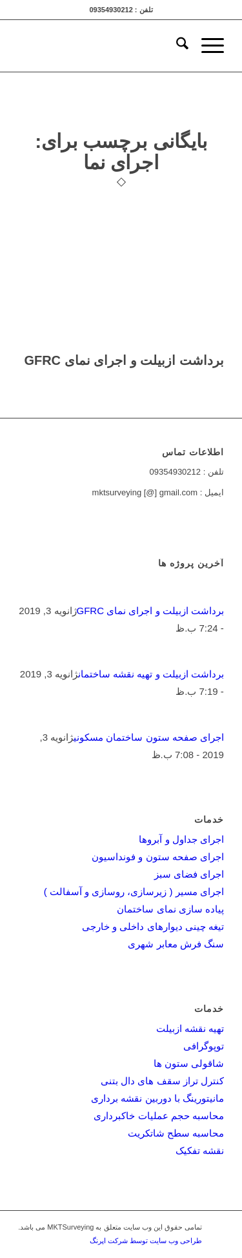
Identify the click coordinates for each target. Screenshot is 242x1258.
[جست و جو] (175, 46)
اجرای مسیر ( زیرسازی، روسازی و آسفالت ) (134, 891)
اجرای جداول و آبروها (181, 839)
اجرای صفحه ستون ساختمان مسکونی (149, 737)
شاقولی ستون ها (189, 1063)
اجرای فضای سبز (189, 874)
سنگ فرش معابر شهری (176, 943)
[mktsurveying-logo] (141, 46)
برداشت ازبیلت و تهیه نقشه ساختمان (151, 673)
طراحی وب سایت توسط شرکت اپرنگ (146, 1240)
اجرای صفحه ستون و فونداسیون (158, 856)
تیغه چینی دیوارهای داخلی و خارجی (153, 926)
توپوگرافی (203, 1045)
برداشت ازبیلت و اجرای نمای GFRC (123, 360)
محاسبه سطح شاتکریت (176, 1133)
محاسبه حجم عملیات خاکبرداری (159, 1115)
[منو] (206, 46)
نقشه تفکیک (200, 1150)
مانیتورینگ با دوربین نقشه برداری (157, 1098)
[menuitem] (175, 46)
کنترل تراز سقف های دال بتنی (162, 1080)
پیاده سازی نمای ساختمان (170, 908)
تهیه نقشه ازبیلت (190, 1028)
